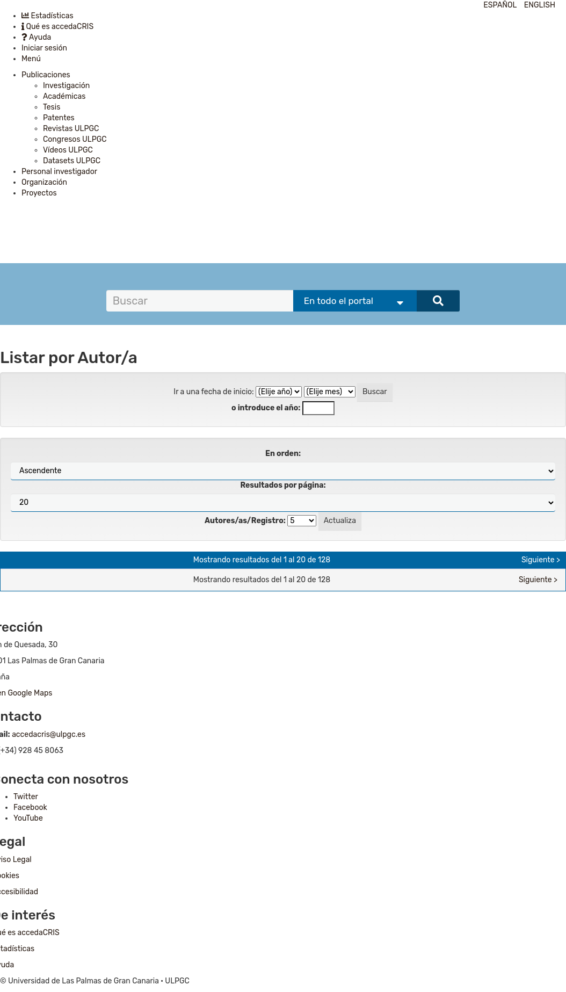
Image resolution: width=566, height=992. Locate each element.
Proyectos (39, 193)
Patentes (59, 117)
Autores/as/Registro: (245, 520)
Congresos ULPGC (75, 139)
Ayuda (36, 37)
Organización (44, 182)
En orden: (283, 453)
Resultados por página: (282, 485)
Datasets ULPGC (71, 160)
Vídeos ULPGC (68, 150)
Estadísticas (47, 15)
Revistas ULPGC (71, 128)
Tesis (51, 107)
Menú (31, 58)
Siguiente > (540, 559)
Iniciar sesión (44, 48)
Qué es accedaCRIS (57, 26)
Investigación (66, 85)
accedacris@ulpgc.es (48, 734)
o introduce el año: (265, 407)
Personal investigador (59, 171)
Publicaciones (45, 74)
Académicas (64, 96)
